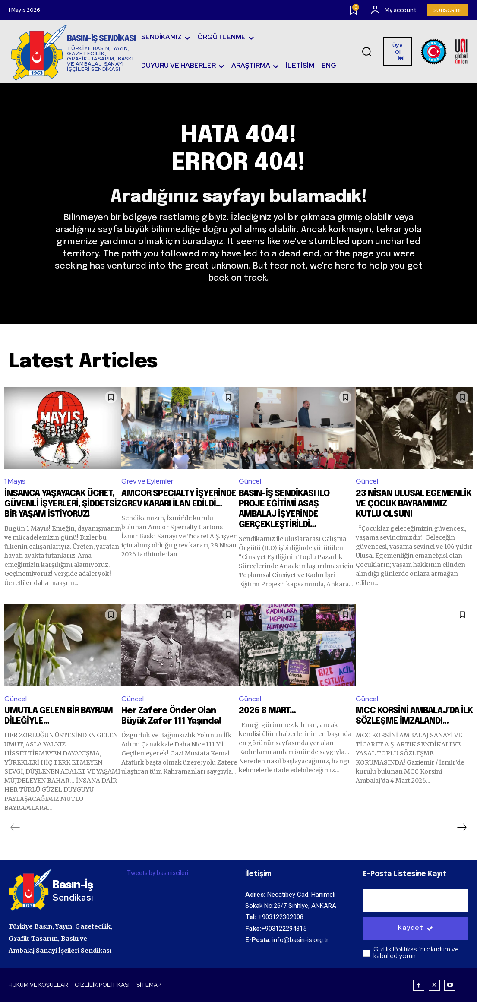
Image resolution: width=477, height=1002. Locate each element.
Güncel (250, 481)
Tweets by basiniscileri (157, 872)
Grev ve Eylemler (147, 481)
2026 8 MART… (267, 710)
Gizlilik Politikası (396, 949)
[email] (415, 900)
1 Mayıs (14, 481)
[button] (366, 51)
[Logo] (73, 52)
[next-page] (461, 827)
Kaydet (415, 928)
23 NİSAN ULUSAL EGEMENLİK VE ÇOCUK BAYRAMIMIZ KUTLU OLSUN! (413, 504)
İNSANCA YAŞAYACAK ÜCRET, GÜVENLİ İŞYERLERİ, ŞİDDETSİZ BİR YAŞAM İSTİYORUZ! (62, 504)
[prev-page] (15, 827)
